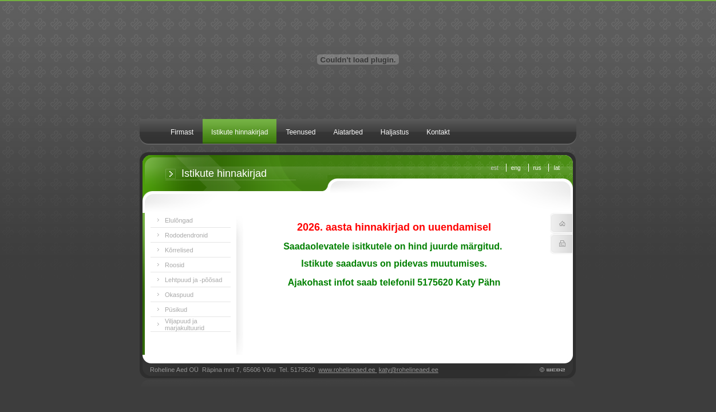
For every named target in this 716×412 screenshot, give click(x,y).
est (495, 168)
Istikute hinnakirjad (239, 132)
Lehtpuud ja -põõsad (193, 279)
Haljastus (395, 132)
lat (556, 168)
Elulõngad (179, 220)
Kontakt (438, 132)
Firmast (182, 132)
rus (537, 168)
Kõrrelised (179, 250)
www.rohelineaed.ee (348, 369)
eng (516, 168)
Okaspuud (179, 294)
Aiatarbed (347, 132)
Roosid (174, 265)
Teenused (300, 132)
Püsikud (176, 309)
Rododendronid (186, 235)
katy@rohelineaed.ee (408, 369)
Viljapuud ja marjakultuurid (184, 324)
